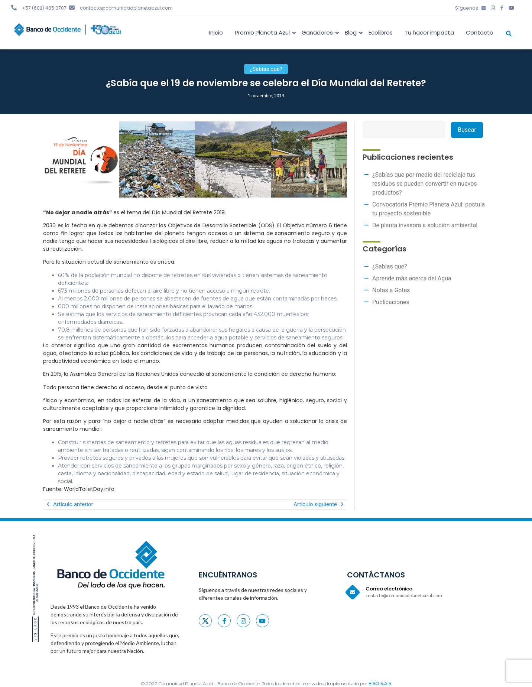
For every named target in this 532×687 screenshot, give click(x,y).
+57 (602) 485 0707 (44, 8)
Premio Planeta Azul (263, 32)
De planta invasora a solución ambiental (424, 225)
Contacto (479, 32)
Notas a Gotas (391, 290)
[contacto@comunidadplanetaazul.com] (72, 7)
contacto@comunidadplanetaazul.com (126, 8)
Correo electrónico (389, 588)
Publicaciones (390, 302)
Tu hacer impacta (429, 32)
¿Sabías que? (389, 266)
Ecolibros (381, 32)
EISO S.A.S (380, 683)
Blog (352, 32)
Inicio (216, 32)
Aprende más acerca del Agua (411, 278)
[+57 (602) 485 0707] (14, 7)
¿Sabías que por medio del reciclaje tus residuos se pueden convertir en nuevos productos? (424, 183)
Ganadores (318, 32)
